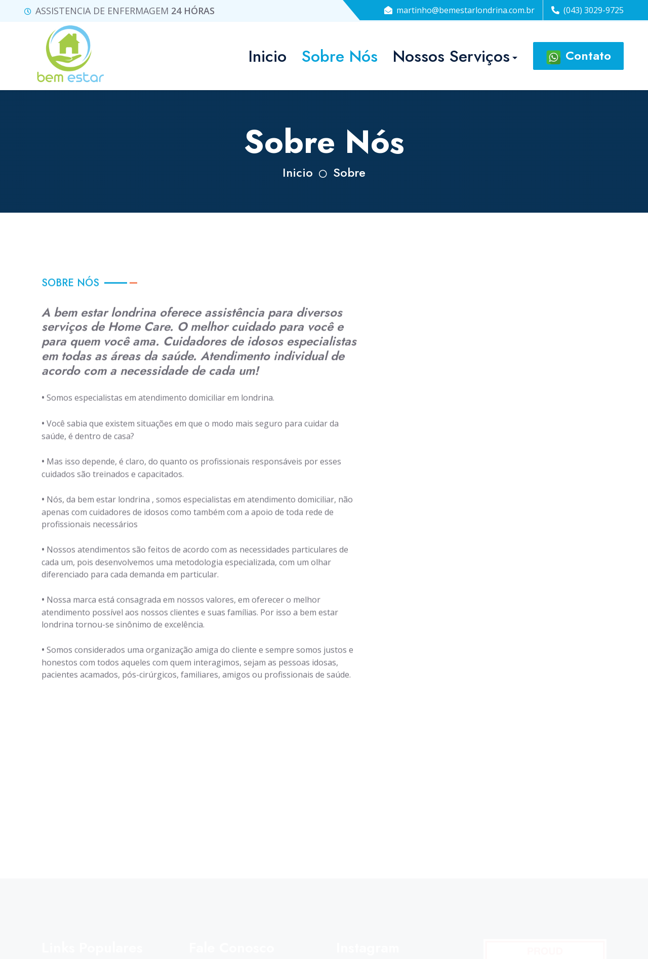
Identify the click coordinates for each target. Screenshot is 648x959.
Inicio (297, 172)
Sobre (349, 172)
